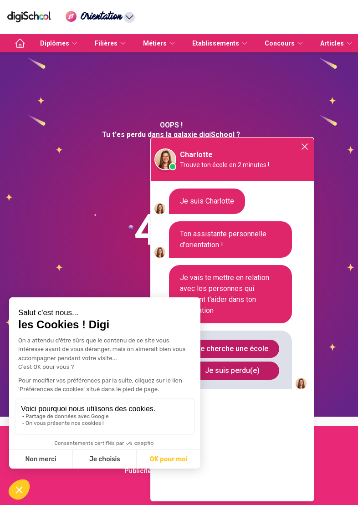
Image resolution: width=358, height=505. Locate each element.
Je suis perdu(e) (232, 370)
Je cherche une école (232, 348)
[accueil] (20, 43)
